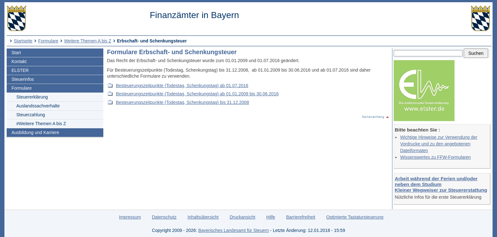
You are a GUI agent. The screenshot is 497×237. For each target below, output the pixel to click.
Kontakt (18, 61)
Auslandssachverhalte (38, 105)
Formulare (48, 40)
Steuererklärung (32, 96)
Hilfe (270, 217)
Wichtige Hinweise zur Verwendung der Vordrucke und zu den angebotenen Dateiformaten (438, 144)
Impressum (130, 217)
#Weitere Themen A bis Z (41, 123)
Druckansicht (242, 217)
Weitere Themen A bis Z (87, 40)
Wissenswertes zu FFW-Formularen (435, 157)
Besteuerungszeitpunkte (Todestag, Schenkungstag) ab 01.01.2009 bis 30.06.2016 (197, 93)
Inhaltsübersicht (203, 217)
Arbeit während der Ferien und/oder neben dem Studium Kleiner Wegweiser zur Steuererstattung (441, 184)
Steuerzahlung (30, 114)
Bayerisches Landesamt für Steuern (233, 230)
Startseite (23, 40)
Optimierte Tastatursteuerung (354, 217)
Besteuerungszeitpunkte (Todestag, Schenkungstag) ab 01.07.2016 (182, 85)
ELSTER (20, 70)
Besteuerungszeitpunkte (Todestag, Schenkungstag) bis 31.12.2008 (182, 102)
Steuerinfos (22, 79)
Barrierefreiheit (300, 217)
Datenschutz (164, 217)
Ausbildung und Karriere (35, 132)
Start (16, 52)
